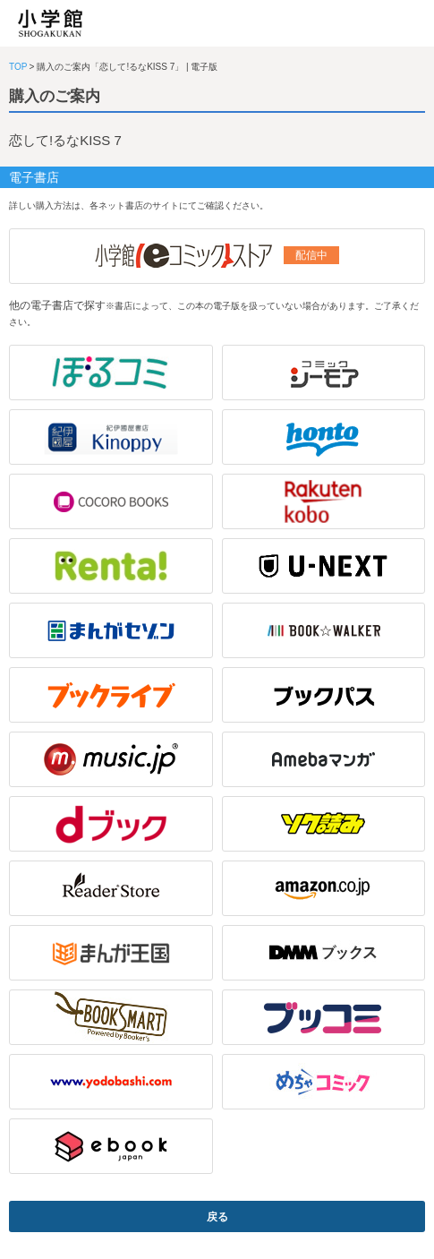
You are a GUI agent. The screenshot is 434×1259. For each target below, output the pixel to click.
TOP (18, 67)
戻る (217, 1217)
